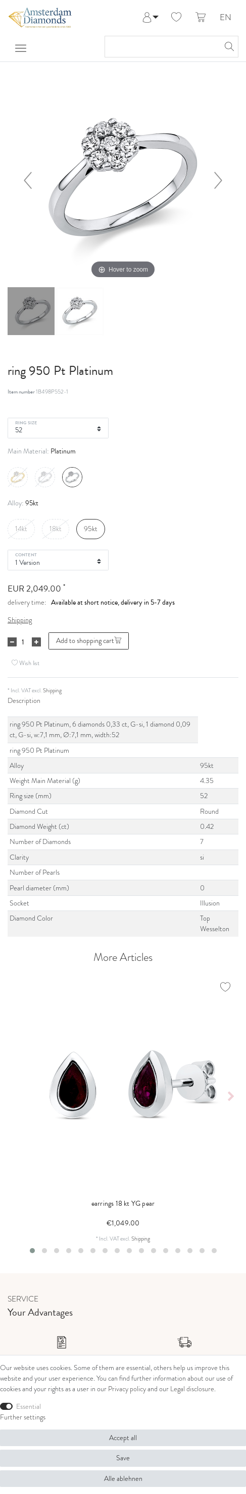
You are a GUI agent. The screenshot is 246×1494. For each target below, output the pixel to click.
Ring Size (26, 422)
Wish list (25, 663)
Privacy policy (127, 1389)
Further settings (22, 1417)
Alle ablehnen (123, 1478)
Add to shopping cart (88, 640)
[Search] (228, 46)
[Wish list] (176, 18)
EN (225, 18)
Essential (28, 1406)
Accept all (123, 1438)
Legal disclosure (192, 1389)
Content (26, 554)
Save (123, 1458)
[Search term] (161, 46)
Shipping (20, 620)
